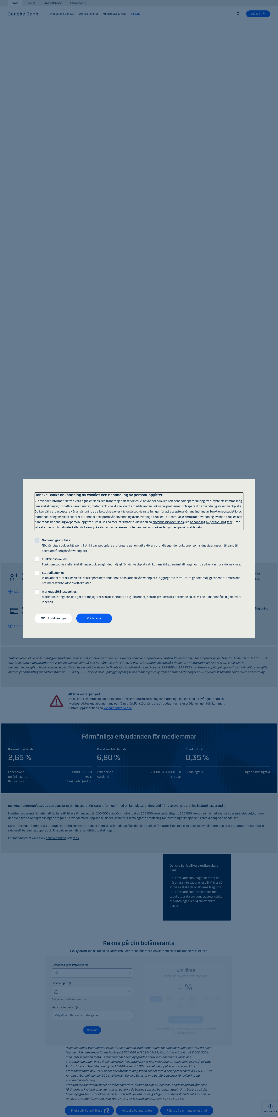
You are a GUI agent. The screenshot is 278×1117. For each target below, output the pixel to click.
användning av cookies (168, 522)
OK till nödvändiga (53, 618)
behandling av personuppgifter (211, 522)
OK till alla (94, 618)
